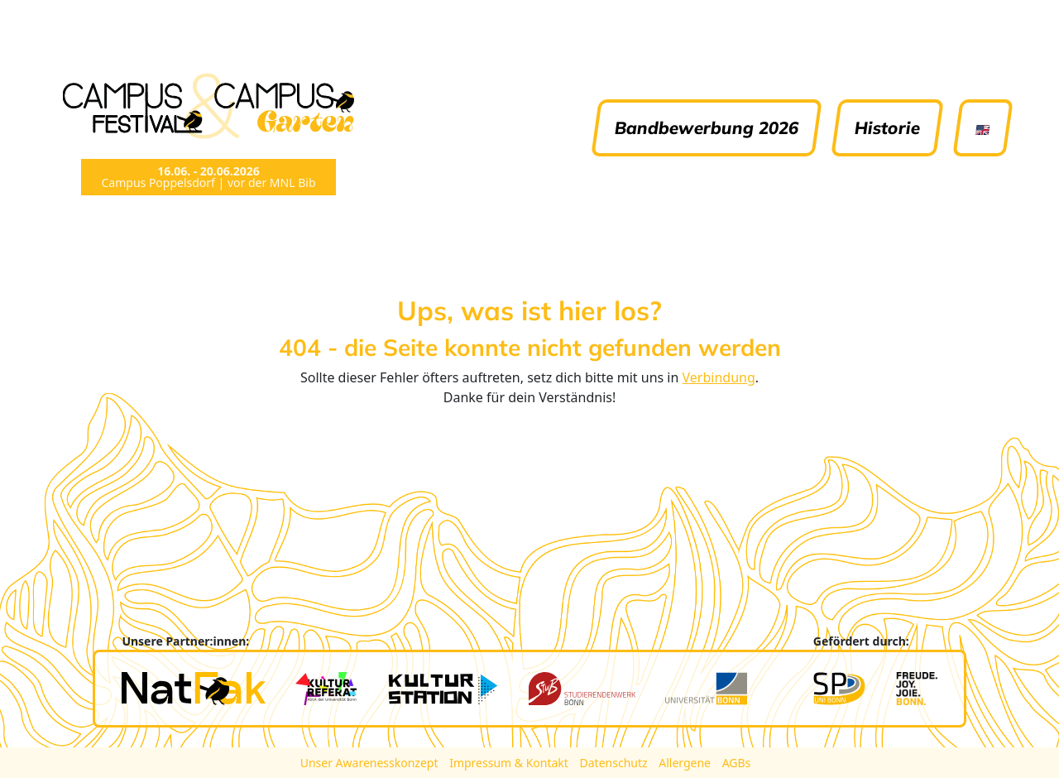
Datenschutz (615, 763)
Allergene (686, 763)
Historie (887, 127)
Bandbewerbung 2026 (706, 127)
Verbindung (719, 377)
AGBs (736, 763)
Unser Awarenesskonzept (370, 763)
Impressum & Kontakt (510, 763)
